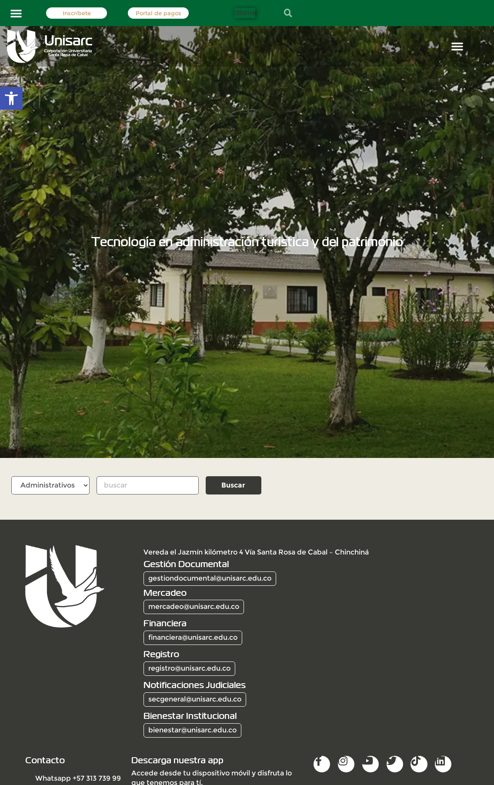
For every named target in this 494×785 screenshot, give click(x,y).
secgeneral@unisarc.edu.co (194, 699)
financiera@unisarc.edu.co (192, 637)
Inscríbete (77, 13)
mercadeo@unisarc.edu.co (193, 606)
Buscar (233, 485)
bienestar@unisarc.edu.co (192, 730)
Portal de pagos (158, 13)
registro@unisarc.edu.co (189, 668)
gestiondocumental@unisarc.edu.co (209, 578)
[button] (16, 13)
